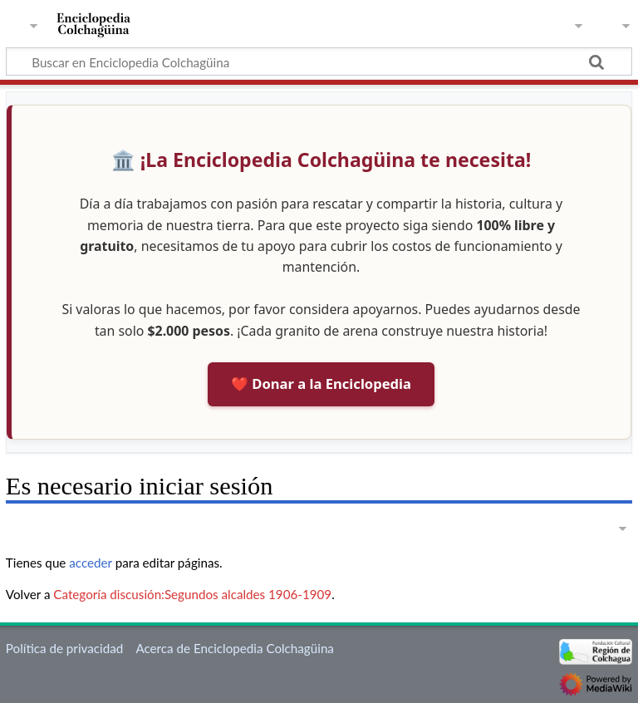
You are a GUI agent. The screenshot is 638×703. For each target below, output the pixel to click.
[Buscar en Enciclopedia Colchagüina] (319, 61)
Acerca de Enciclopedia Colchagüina (234, 648)
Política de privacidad (64, 648)
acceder (90, 562)
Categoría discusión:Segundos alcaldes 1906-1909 (192, 594)
